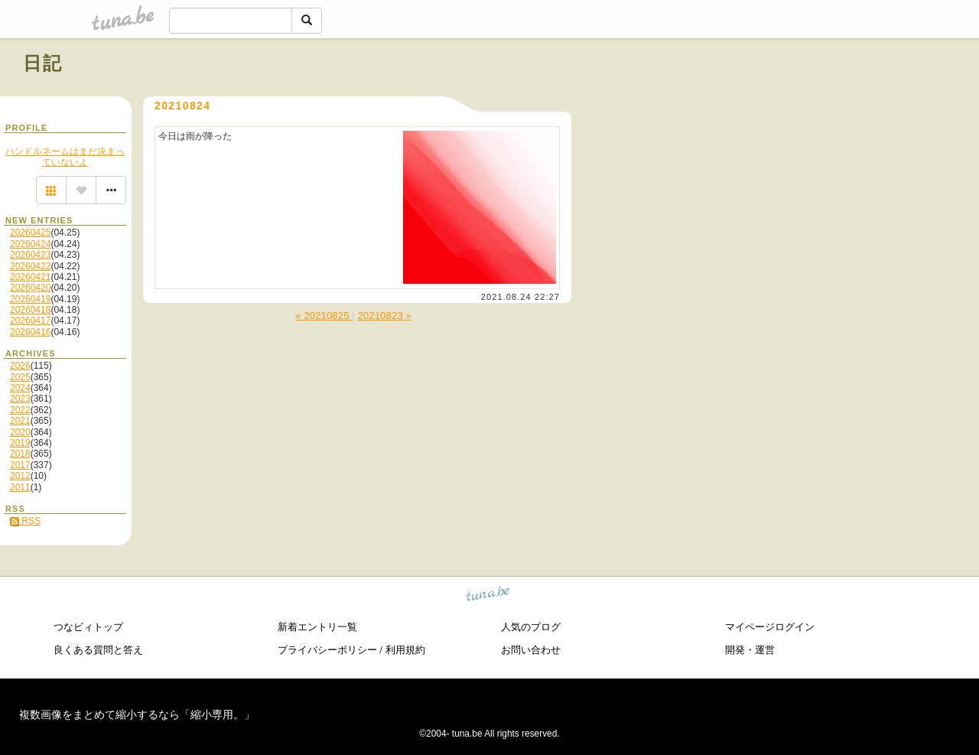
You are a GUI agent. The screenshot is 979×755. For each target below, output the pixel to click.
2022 (20, 410)
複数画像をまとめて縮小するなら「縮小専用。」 (137, 714)
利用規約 (405, 650)
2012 (20, 475)
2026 (20, 365)
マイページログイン (770, 627)
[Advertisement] (781, 98)
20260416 (30, 332)
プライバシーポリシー (327, 650)
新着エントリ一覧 (317, 627)
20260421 (30, 277)
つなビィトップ (88, 627)
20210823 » (384, 315)
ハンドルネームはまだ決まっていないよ (65, 157)
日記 (43, 63)
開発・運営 (750, 650)
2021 (20, 420)
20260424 (30, 244)
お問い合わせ (531, 650)
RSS (25, 521)
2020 (20, 432)
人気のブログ (531, 627)
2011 (20, 487)
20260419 (30, 299)
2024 (20, 387)
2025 (20, 377)
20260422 (30, 266)
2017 (20, 465)
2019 (20, 443)
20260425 (30, 232)
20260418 (30, 309)
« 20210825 (323, 315)
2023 (20, 398)
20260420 (30, 287)
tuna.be (488, 596)
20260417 (30, 320)
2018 (20, 453)
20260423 (30, 254)
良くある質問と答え (98, 650)
